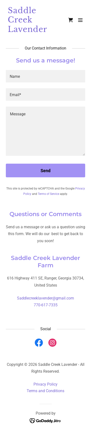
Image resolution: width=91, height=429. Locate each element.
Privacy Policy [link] (45, 384)
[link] (33, 30)
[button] (80, 20)
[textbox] (45, 76)
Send (45, 170)
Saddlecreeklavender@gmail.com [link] (45, 298)
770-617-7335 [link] (46, 305)
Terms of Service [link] (48, 194)
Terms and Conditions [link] (45, 391)
